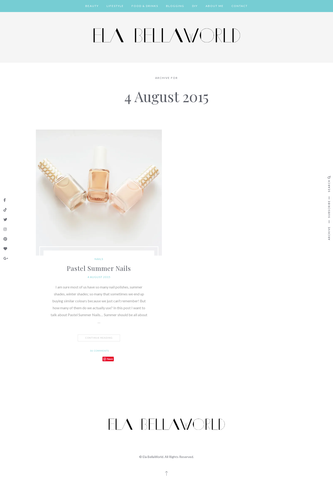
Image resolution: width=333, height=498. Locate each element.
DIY (195, 6)
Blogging (175, 6)
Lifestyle (115, 6)
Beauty (92, 6)
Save (110, 359)
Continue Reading (99, 338)
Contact (239, 6)
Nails (99, 259)
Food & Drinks (145, 6)
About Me (215, 6)
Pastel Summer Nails (99, 268)
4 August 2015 (99, 277)
